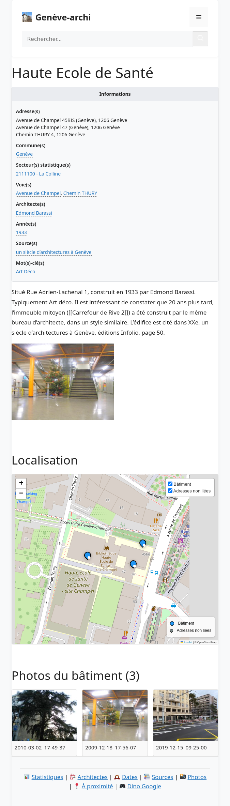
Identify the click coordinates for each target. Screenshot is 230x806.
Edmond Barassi (34, 213)
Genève (24, 154)
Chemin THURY (80, 193)
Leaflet (186, 642)
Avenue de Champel (38, 193)
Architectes (93, 777)
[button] (143, 544)
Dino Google (144, 786)
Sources (162, 777)
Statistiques (47, 777)
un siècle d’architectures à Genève (54, 252)
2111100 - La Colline (38, 173)
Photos (196, 777)
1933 (21, 232)
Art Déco (25, 271)
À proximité (97, 786)
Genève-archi (63, 17)
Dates (130, 777)
